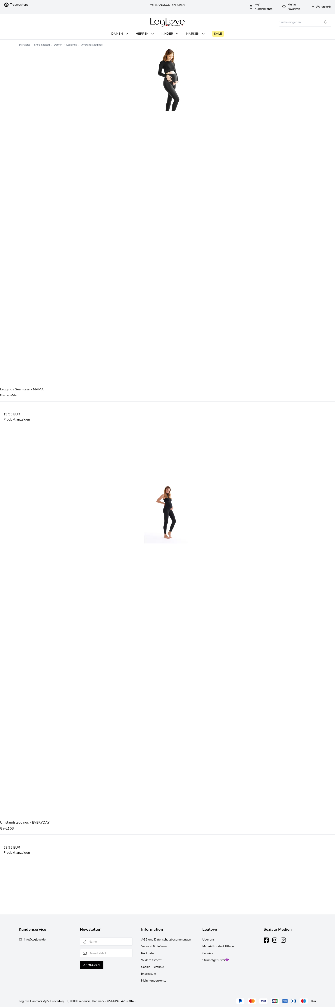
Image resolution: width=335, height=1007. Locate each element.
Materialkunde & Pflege (218, 946)
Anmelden (91, 965)
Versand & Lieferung (155, 946)
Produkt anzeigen (16, 419)
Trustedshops (16, 5)
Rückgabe (147, 953)
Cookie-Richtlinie (152, 967)
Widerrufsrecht (151, 960)
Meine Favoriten (291, 7)
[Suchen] (300, 22)
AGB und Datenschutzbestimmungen (166, 940)
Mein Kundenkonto (260, 7)
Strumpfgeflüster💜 (215, 960)
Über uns (208, 940)
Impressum (148, 974)
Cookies (207, 953)
